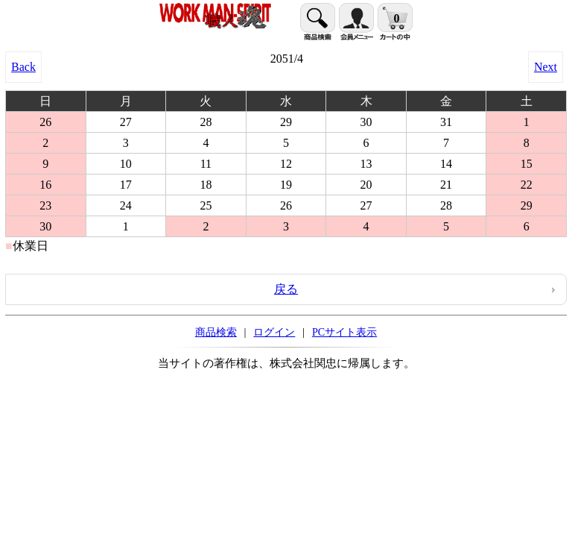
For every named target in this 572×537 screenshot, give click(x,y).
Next (545, 66)
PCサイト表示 (344, 332)
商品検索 (216, 332)
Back (23, 66)
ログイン (274, 332)
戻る (286, 289)
